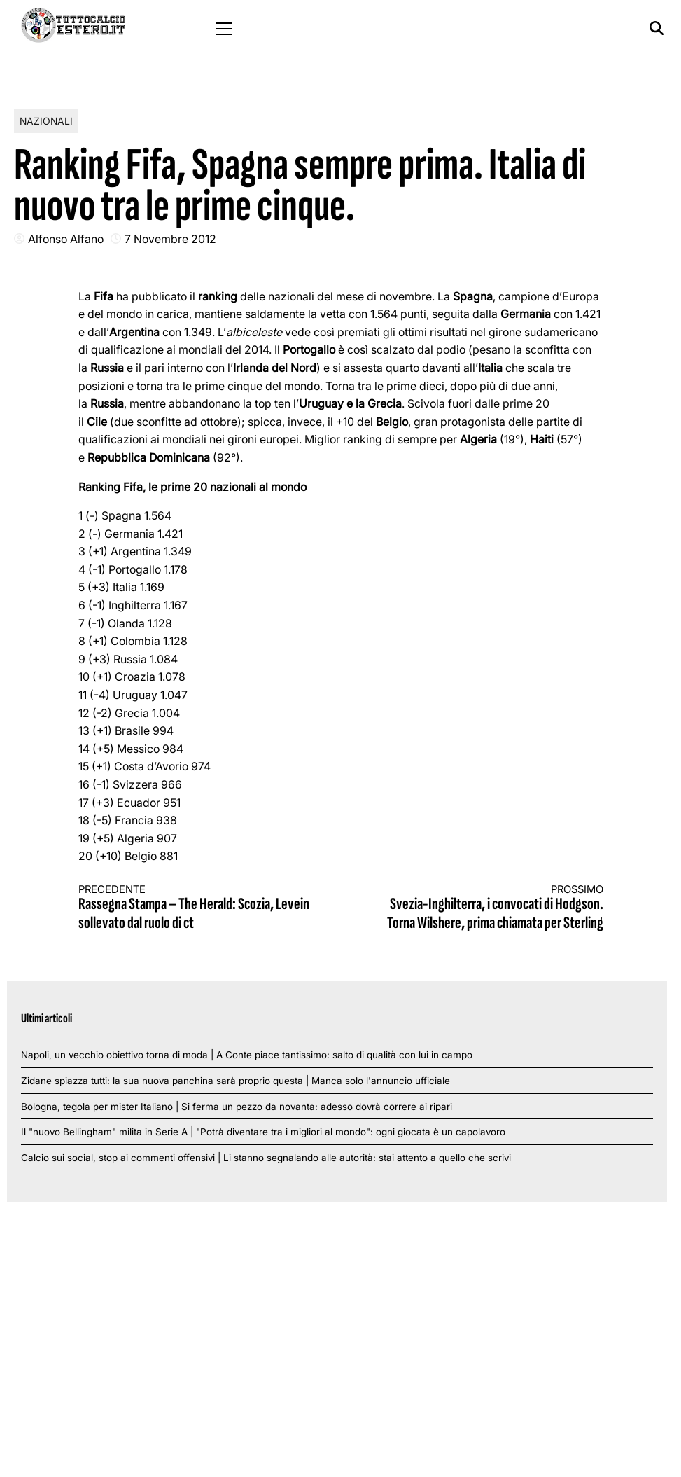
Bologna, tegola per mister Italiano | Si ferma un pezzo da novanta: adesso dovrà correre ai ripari (236, 1106)
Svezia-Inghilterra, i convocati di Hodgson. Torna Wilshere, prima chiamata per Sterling (485, 908)
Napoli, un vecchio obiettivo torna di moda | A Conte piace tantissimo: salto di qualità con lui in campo (246, 1054)
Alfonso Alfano (66, 239)
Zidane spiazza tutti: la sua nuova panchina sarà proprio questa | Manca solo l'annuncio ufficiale (235, 1080)
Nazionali (46, 121)
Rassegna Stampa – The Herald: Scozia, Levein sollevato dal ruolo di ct (196, 908)
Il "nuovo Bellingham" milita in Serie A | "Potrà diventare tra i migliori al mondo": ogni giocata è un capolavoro (263, 1131)
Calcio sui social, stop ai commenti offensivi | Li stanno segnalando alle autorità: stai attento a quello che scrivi (266, 1157)
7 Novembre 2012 (170, 239)
